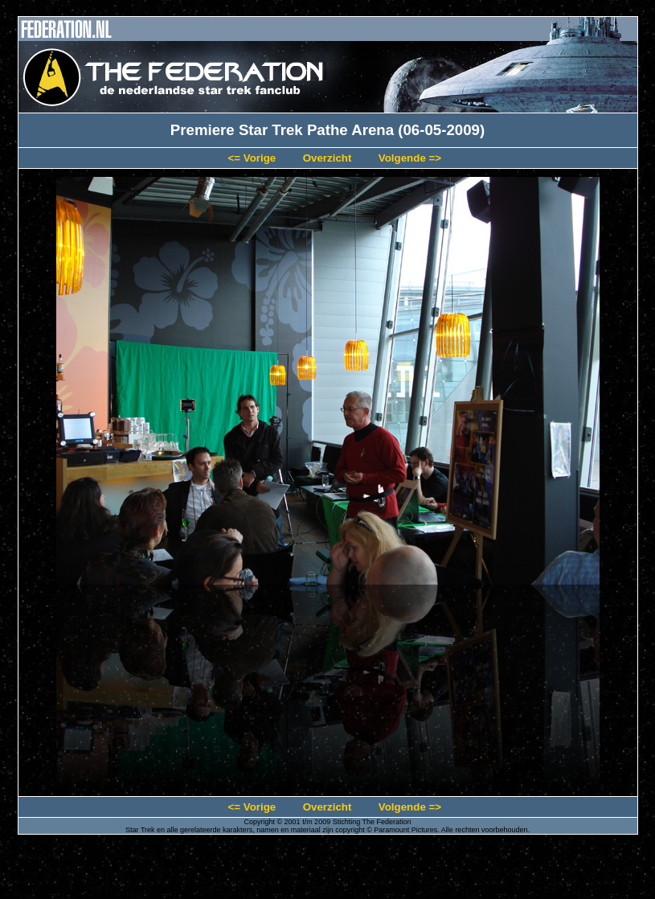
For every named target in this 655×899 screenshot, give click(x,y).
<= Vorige (251, 158)
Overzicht (327, 158)
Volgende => (410, 158)
